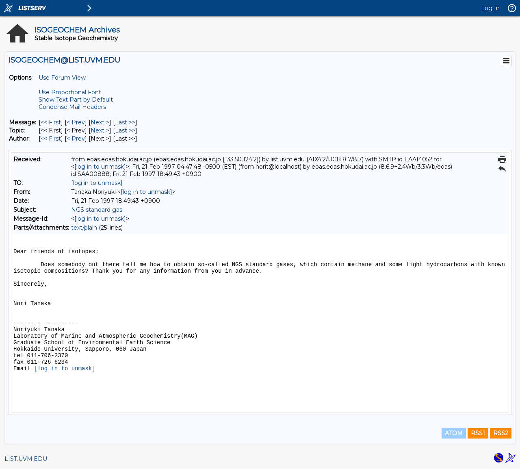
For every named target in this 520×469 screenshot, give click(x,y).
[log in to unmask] (100, 166)
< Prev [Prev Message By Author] (76, 138)
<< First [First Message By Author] (51, 138)
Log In (490, 8)
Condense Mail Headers (72, 107)
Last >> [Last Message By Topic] (125, 130)
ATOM (454, 433)
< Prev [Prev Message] (76, 122)
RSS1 (478, 433)
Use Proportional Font (70, 92)
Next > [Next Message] (100, 122)
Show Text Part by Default (76, 99)
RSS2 (500, 433)
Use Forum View (62, 77)
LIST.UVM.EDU (25, 458)
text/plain (84, 227)
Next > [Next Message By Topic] (100, 130)
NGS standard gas (96, 209)
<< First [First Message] (51, 122)
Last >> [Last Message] (125, 122)
